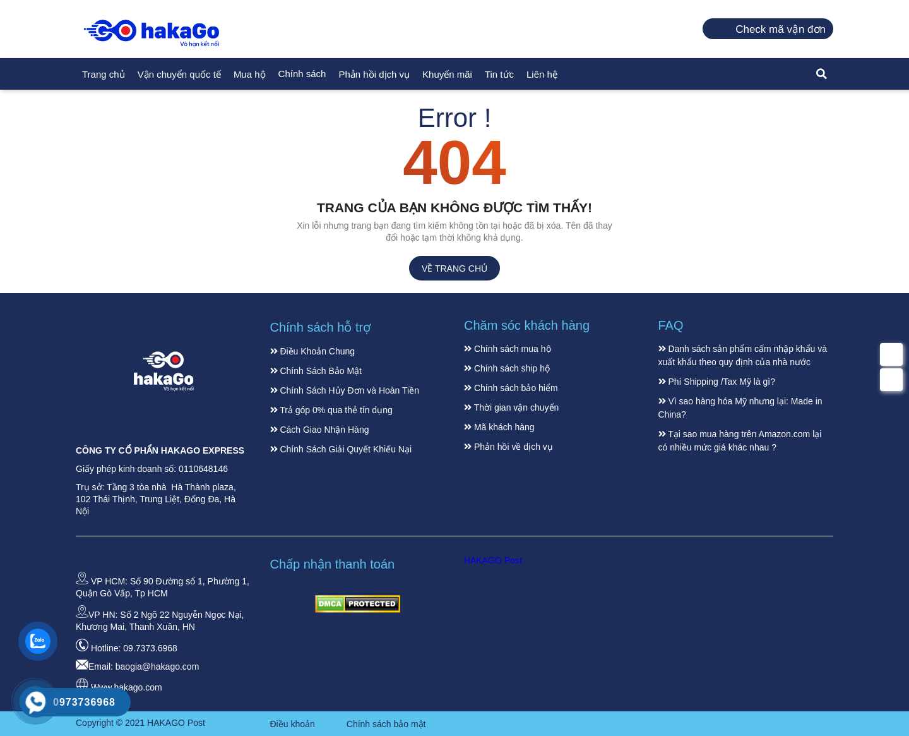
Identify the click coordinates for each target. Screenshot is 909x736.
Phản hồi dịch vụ (374, 74)
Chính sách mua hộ (507, 349)
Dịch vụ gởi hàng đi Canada (338, 633)
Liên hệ (541, 74)
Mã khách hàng (499, 427)
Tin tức (499, 74)
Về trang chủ (454, 268)
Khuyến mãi (447, 74)
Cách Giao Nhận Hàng (319, 430)
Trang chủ (103, 74)
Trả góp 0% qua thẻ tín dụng (331, 410)
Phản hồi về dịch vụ (508, 447)
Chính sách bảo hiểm (511, 388)
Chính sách (302, 73)
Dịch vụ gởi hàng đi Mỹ (317, 621)
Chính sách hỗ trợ (320, 327)
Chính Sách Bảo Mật (316, 371)
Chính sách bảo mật (386, 724)
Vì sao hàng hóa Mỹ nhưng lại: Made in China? (740, 407)
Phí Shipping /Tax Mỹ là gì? (717, 382)
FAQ (671, 325)
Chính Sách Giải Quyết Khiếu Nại (341, 449)
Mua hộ (250, 74)
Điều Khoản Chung (312, 351)
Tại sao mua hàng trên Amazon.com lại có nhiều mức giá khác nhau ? (740, 440)
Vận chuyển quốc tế (179, 74)
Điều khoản (292, 724)
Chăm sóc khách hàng (527, 325)
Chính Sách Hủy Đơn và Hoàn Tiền (344, 390)
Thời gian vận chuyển (511, 407)
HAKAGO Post (493, 560)
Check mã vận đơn (780, 29)
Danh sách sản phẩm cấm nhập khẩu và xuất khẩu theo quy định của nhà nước (743, 355)
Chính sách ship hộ (507, 368)
